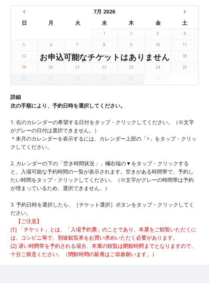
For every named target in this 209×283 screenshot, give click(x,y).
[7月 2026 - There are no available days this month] (105, 11)
